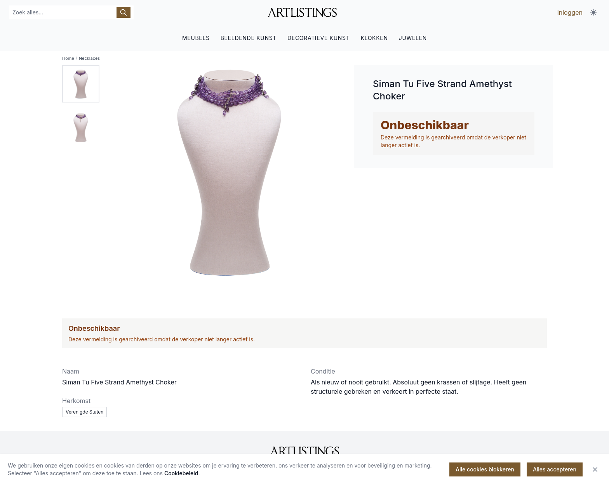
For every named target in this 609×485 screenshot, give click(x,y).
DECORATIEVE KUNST (318, 38)
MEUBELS (196, 38)
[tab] (80, 84)
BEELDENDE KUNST (249, 38)
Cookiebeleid (181, 473)
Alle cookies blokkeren (485, 469)
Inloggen (570, 12)
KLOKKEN (374, 38)
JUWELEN (413, 38)
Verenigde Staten (84, 412)
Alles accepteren (554, 469)
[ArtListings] (304, 451)
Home (68, 58)
